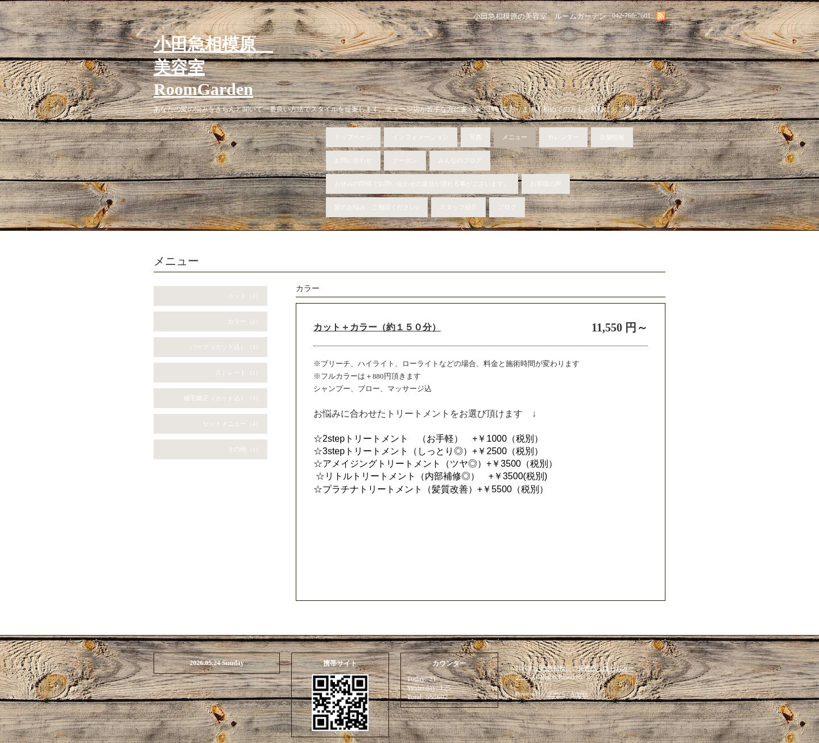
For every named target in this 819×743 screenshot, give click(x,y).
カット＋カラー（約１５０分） (377, 327)
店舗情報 (611, 137)
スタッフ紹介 (458, 207)
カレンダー (563, 137)
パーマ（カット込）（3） (226, 346)
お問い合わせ (353, 160)
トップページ (353, 137)
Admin (579, 693)
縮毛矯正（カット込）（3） (223, 398)
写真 (475, 137)
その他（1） (245, 449)
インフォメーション (420, 137)
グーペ (556, 693)
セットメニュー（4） (232, 423)
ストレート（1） (238, 372)
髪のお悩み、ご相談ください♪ (376, 207)
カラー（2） (245, 321)
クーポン (404, 160)
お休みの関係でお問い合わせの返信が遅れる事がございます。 (422, 183)
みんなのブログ (460, 160)
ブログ (507, 207)
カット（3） (245, 295)
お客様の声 (545, 183)
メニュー (514, 137)
